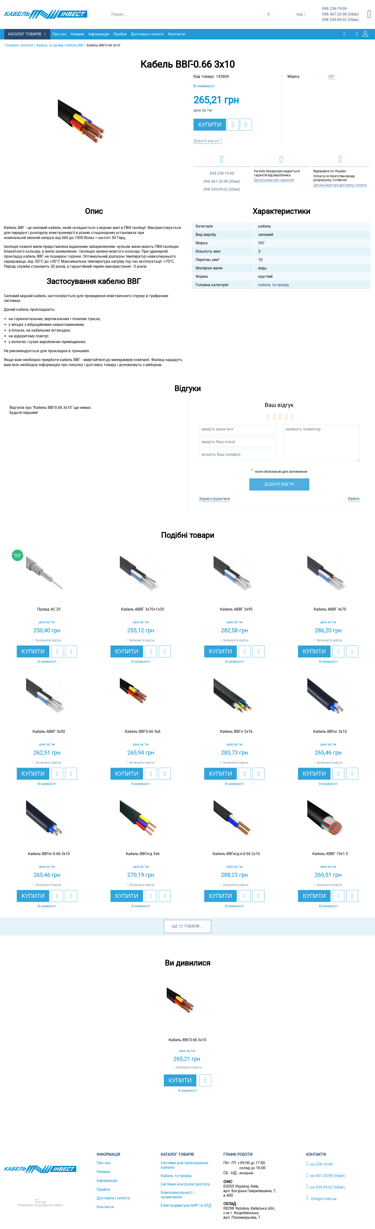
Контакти (177, 34)
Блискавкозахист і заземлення (177, 1194)
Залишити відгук (48, 640)
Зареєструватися (214, 498)
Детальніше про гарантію (274, 180)
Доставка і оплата (147, 34)
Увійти (353, 498)
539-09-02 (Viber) (340, 19)
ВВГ (331, 76)
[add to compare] (246, 124)
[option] (94, 135)
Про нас (60, 34)
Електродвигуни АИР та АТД (186, 1205)
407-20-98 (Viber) (340, 14)
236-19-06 (334, 8)
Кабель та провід (176, 1175)
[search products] (268, 14)
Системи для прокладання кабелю (184, 1164)
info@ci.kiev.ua (321, 1198)
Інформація (99, 34)
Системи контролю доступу (185, 1184)
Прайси (120, 34)
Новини (78, 34)
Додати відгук (206, 140)
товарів (191, 926)
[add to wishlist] (233, 124)
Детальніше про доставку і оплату (340, 185)
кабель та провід (273, 284)
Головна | (12, 45)
